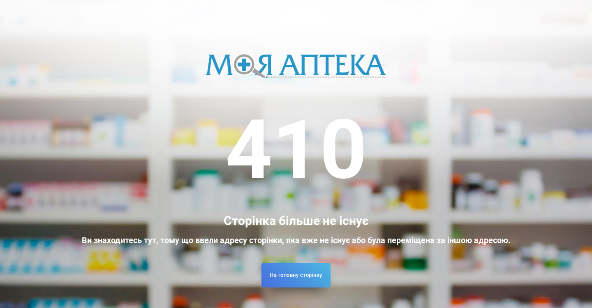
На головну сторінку (296, 275)
